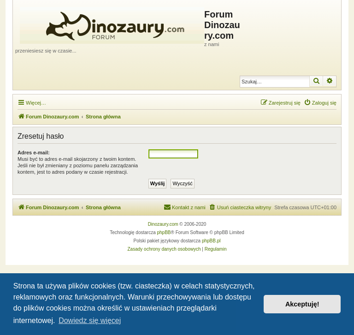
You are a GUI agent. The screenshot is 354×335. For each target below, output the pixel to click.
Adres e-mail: (34, 152)
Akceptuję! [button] (302, 304)
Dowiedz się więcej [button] (90, 320)
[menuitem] (320, 102)
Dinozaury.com (163, 224)
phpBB (164, 232)
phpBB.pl (211, 240)
